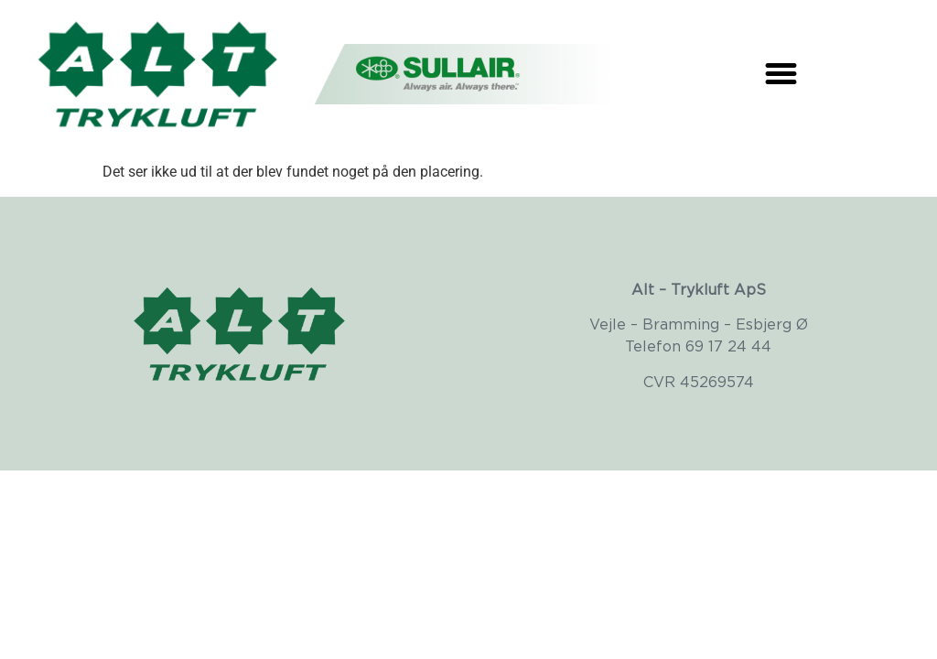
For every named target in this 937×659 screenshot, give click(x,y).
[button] (781, 73)
